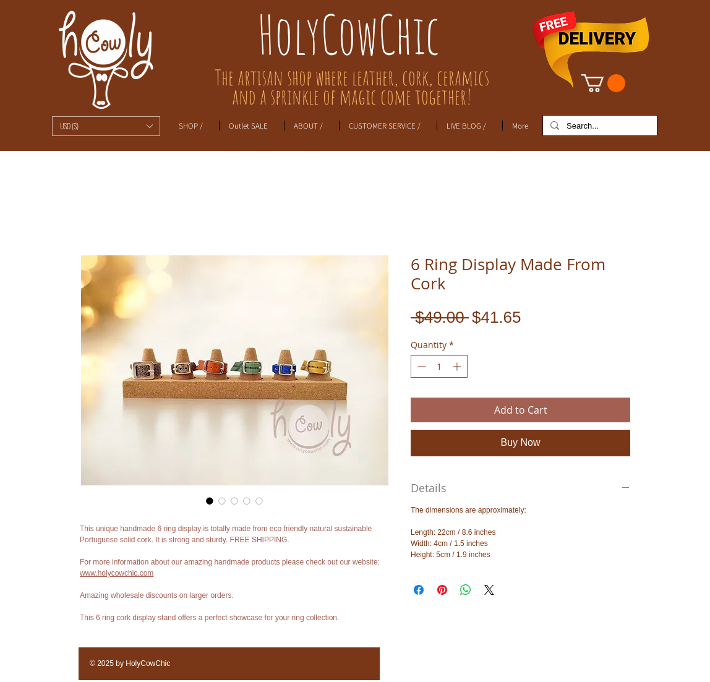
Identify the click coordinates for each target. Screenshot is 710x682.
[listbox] (106, 126)
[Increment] (458, 366)
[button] (106, 126)
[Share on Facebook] (418, 589)
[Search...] (599, 126)
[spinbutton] (439, 366)
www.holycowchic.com (116, 573)
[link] (603, 83)
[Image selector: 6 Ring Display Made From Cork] (209, 501)
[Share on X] (489, 589)
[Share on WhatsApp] (465, 589)
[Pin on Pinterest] (442, 589)
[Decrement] (420, 366)
